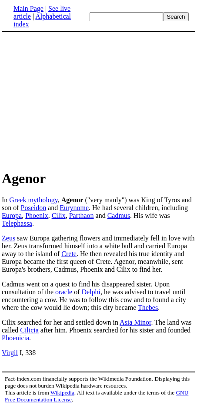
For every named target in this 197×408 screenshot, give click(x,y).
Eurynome (74, 207)
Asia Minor (135, 322)
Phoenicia (15, 338)
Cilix (59, 215)
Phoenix (36, 215)
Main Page (28, 8)
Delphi (91, 292)
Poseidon (34, 207)
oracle (63, 292)
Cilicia (29, 330)
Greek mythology (33, 200)
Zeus (8, 238)
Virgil (10, 352)
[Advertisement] (99, 100)
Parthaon (81, 215)
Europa (12, 215)
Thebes (148, 307)
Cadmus (118, 215)
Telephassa (17, 223)
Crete (69, 253)
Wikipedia (62, 392)
